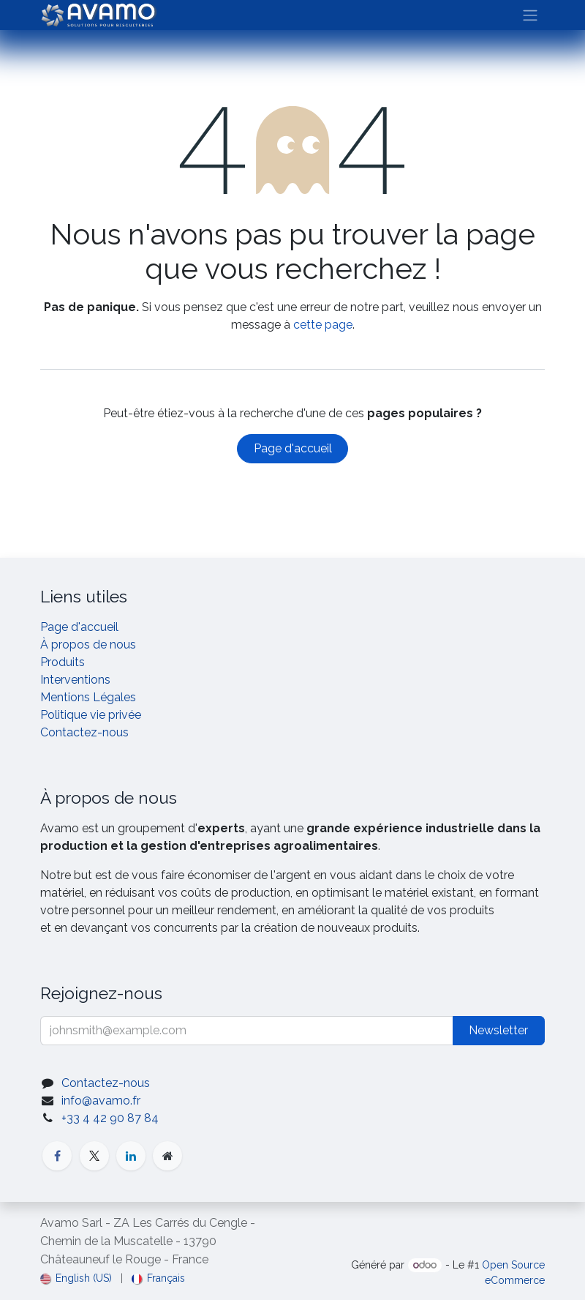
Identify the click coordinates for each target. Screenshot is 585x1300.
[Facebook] (57, 1155)
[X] (94, 1155)
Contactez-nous (84, 732)
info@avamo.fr (100, 1100)
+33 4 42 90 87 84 (110, 1118)
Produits (62, 662)
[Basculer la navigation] (530, 15)
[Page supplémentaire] (167, 1155)
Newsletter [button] (498, 1030)
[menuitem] (76, 1278)
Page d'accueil (293, 448)
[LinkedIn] (131, 1155)
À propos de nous (88, 644)
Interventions (75, 680)
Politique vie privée (90, 715)
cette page (322, 325)
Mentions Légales (88, 697)
